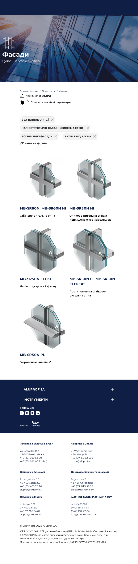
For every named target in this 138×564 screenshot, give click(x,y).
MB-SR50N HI (81, 208)
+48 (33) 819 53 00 (31, 457)
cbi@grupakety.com (82, 489)
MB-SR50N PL (32, 355)
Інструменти (36, 399)
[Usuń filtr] (52, 120)
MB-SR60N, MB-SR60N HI (43, 208)
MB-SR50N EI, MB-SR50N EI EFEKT (92, 281)
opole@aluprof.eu (81, 461)
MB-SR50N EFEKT (36, 279)
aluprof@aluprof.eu (31, 489)
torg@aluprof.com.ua (83, 514)
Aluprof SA (34, 389)
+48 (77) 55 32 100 (82, 457)
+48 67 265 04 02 (30, 511)
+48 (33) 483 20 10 (31, 486)
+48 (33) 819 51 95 (82, 486)
